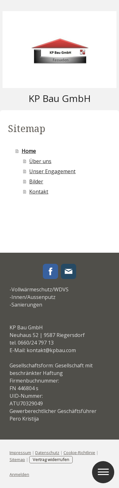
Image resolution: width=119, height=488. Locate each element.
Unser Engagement (52, 171)
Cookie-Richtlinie (79, 452)
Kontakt (38, 191)
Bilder (36, 181)
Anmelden (19, 474)
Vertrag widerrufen (51, 459)
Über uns (40, 161)
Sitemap (17, 459)
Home (29, 151)
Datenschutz (47, 452)
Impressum (20, 452)
